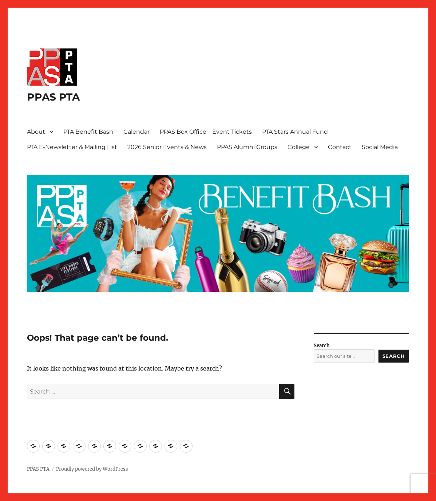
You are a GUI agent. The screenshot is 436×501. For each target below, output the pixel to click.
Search (322, 346)
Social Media (380, 147)
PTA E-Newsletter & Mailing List (72, 147)
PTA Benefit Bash (88, 131)
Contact (340, 147)
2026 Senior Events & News (167, 147)
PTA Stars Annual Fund (295, 131)
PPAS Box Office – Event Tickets (206, 131)
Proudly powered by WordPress (92, 469)
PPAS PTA (53, 97)
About (36, 131)
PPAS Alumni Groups (247, 147)
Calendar (136, 131)
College (299, 147)
